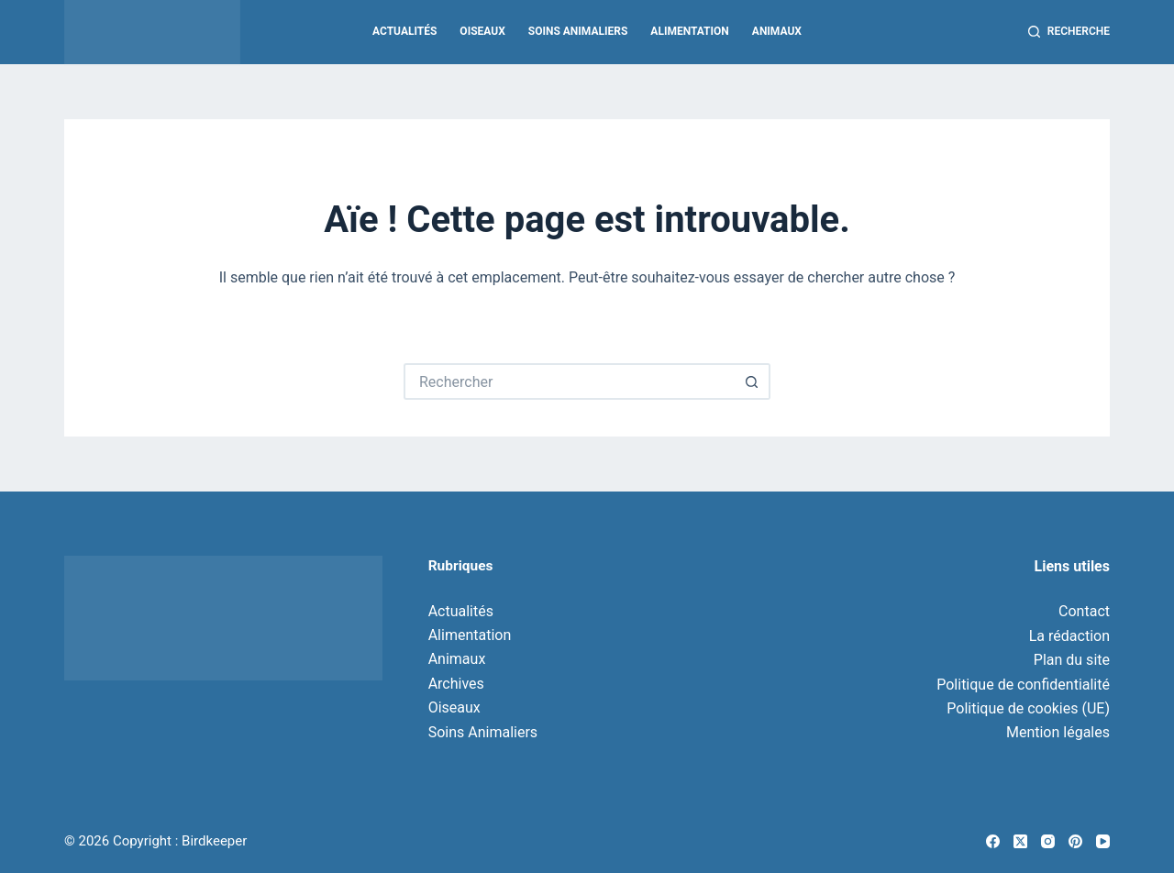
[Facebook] (993, 841)
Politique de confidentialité (1023, 684)
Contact (1084, 611)
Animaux (777, 31)
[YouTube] (1103, 841)
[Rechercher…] (569, 381)
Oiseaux (482, 31)
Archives (456, 683)
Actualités (404, 31)
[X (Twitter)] (1020, 841)
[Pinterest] (1075, 841)
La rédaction (1069, 636)
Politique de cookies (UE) (1028, 708)
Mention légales (1058, 732)
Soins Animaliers (578, 31)
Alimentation (689, 31)
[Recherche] (1069, 32)
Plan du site (1072, 660)
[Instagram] (1048, 841)
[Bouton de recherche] (752, 381)
